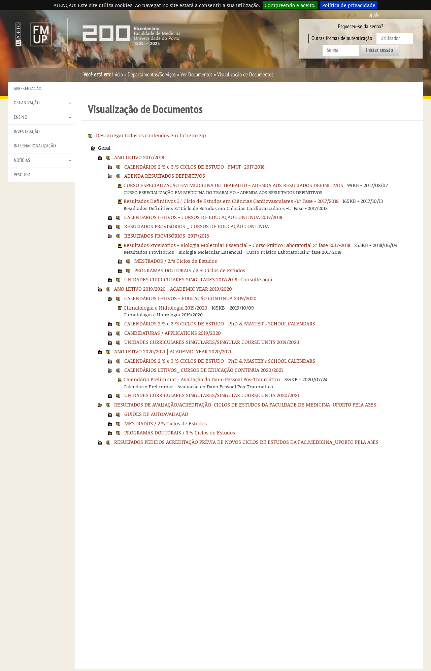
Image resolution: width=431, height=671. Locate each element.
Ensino (20, 117)
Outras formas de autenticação (341, 38)
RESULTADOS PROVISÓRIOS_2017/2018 (166, 235)
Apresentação (27, 89)
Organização (27, 103)
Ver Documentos (196, 74)
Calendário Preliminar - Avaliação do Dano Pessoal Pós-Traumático (202, 379)
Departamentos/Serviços (152, 74)
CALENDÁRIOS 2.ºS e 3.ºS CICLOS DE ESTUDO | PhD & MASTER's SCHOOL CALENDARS (219, 323)
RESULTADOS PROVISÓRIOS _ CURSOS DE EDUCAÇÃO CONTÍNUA (196, 226)
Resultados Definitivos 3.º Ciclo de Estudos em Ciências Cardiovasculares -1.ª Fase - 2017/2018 (231, 201)
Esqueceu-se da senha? (360, 26)
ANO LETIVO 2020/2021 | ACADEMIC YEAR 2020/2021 (172, 351)
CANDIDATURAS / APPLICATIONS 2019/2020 (172, 332)
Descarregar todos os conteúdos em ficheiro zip (151, 135)
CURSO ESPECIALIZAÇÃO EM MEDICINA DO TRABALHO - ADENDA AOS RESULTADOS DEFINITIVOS (233, 185)
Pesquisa (22, 175)
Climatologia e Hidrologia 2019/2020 (165, 307)
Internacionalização (35, 146)
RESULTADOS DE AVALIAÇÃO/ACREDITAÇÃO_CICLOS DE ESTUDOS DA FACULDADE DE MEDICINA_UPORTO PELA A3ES (245, 404)
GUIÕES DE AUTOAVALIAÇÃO (156, 414)
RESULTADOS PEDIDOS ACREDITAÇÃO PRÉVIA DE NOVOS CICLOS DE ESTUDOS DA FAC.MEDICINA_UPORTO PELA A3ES (246, 441)
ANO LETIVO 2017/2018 (139, 157)
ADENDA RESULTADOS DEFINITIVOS (164, 175)
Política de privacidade (348, 5)
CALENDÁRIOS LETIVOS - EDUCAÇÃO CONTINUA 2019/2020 (190, 298)
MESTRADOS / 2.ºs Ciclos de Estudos (175, 260)
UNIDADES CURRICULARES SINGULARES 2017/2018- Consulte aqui (198, 279)
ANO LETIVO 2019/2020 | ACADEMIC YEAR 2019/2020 (173, 288)
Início (117, 74)
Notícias (22, 160)
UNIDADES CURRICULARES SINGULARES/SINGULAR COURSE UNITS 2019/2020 (211, 342)
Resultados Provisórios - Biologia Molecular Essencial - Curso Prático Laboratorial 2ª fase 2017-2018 (237, 245)
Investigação (27, 132)
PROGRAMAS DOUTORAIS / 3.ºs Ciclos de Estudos (189, 270)
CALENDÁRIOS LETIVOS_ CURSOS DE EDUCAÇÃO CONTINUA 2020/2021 (203, 369)
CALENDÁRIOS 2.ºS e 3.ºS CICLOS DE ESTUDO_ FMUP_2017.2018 (194, 166)
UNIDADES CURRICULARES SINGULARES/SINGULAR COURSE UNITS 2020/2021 (211, 395)
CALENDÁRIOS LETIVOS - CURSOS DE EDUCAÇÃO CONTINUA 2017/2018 (203, 217)
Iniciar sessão (379, 50)
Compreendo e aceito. (290, 5)
